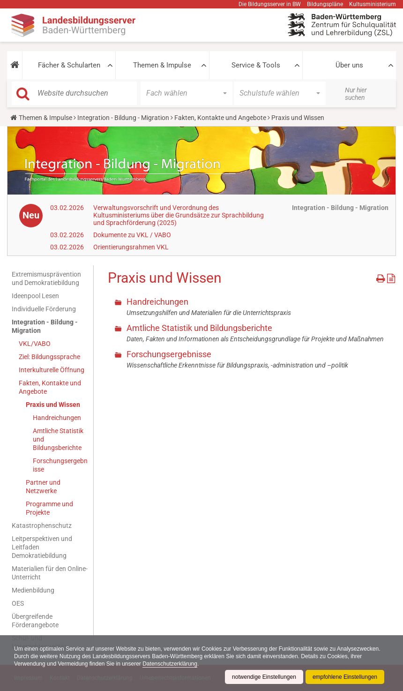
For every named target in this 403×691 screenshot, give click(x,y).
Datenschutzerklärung (169, 664)
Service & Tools (255, 65)
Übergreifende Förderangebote (35, 621)
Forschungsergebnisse (60, 465)
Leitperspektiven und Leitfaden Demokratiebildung (42, 547)
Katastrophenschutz (42, 525)
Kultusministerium (372, 4)
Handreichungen (57, 417)
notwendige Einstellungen (264, 677)
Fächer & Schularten (69, 65)
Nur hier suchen (356, 93)
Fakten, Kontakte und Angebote (220, 117)
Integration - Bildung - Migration (123, 117)
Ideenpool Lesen (35, 296)
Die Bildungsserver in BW (270, 4)
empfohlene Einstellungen (345, 677)
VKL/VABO (35, 343)
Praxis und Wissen (53, 404)
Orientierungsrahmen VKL (131, 247)
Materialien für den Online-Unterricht (50, 573)
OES (18, 603)
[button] (14, 65)
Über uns (349, 65)
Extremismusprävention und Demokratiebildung (46, 278)
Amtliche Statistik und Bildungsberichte (58, 439)
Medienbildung (33, 590)
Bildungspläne (325, 4)
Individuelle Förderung (44, 309)
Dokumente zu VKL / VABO (132, 235)
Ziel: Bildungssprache (49, 357)
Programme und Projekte (49, 508)
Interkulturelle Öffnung (51, 370)
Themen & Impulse (162, 65)
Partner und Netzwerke (43, 487)
